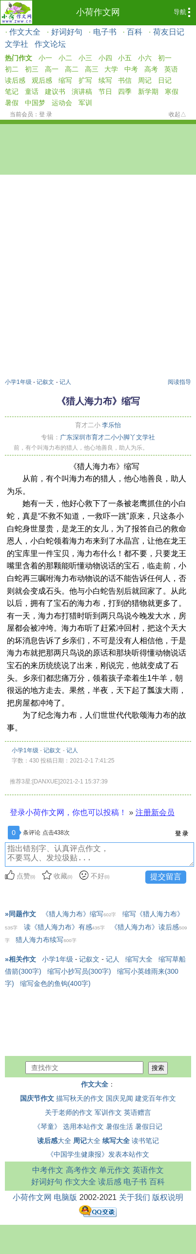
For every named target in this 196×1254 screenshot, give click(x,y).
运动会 (62, 103)
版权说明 (167, 1197)
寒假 (171, 91)
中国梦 (35, 103)
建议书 (55, 91)
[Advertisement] (95, 277)
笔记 (12, 91)
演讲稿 (82, 91)
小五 (125, 58)
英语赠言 (137, 1112)
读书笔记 (145, 1141)
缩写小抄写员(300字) (79, 971)
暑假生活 (119, 1126)
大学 (111, 69)
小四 (105, 58)
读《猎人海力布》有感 (64, 927)
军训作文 (108, 1112)
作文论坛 (50, 44)
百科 (134, 32)
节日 (105, 91)
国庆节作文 (37, 1098)
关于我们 (134, 1197)
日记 (165, 80)
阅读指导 (179, 382)
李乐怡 (111, 425)
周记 (145, 80)
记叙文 (45, 382)
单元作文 (114, 1170)
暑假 (12, 103)
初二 (12, 69)
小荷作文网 (98, 12)
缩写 (65, 80)
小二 (65, 58)
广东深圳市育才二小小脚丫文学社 (107, 437)
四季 (125, 91)
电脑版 (65, 1197)
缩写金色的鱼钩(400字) (55, 983)
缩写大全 (139, 959)
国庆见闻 (119, 1098)
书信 (125, 80)
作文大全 (24, 32)
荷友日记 (168, 32)
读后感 (15, 80)
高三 (91, 69)
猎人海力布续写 (46, 940)
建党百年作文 (155, 1098)
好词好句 (66, 32)
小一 (45, 58)
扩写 (85, 80)
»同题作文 (20, 914)
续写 (105, 80)
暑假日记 (148, 1126)
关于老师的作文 (69, 1112)
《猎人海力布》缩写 (79, 914)
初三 (32, 69)
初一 (165, 58)
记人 (65, 382)
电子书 (105, 32)
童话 (32, 91)
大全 (54, 1141)
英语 (171, 69)
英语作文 (148, 1170)
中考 (131, 69)
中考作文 (47, 1170)
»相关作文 (20, 959)
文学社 (16, 44)
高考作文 (81, 1170)
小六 (145, 58)
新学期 (148, 91)
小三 (85, 58)
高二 (71, 69)
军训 (85, 103)
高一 (52, 69)
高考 (151, 69)
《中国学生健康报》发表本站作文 (98, 1154)
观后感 (42, 80)
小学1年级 (18, 382)
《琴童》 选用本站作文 (69, 1126)
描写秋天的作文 (80, 1098)
